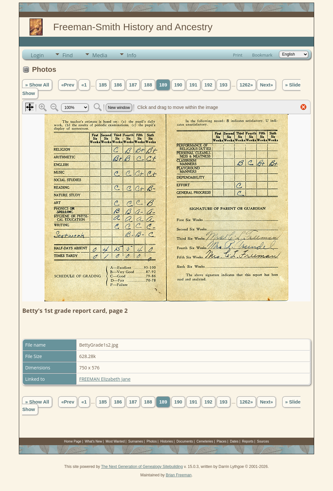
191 (193, 84)
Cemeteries (204, 441)
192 (208, 84)
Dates (234, 441)
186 (118, 84)
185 (103, 84)
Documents (185, 441)
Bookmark (262, 55)
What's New (93, 441)
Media (99, 55)
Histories (166, 441)
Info (131, 55)
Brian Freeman (179, 475)
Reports (247, 441)
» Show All (37, 84)
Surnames (135, 441)
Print (237, 55)
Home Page (72, 441)
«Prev (67, 84)
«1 (84, 84)
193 (223, 84)
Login (37, 55)
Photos (152, 441)
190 (178, 84)
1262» (246, 84)
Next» (266, 84)
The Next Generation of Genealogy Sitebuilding (142, 466)
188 (148, 84)
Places (221, 441)
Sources (263, 441)
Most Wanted (115, 441)
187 (133, 84)
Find (67, 55)
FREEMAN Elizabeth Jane (104, 379)
